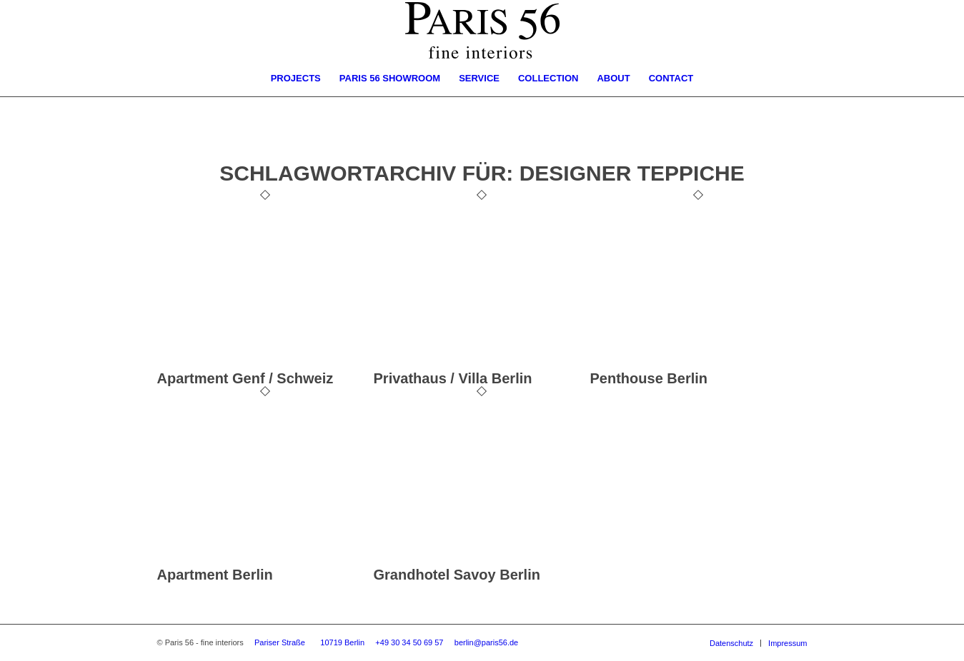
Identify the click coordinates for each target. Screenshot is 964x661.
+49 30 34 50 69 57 (409, 642)
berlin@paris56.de (486, 642)
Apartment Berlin (215, 574)
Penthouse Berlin (648, 378)
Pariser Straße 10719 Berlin (309, 642)
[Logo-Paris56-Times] (482, 30)
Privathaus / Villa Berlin (453, 378)
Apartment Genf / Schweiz (245, 378)
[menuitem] (296, 78)
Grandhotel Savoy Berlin (457, 574)
